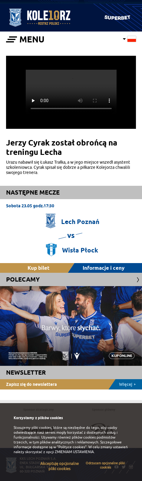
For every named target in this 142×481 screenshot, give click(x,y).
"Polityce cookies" (72, 447)
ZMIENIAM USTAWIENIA (74, 451)
